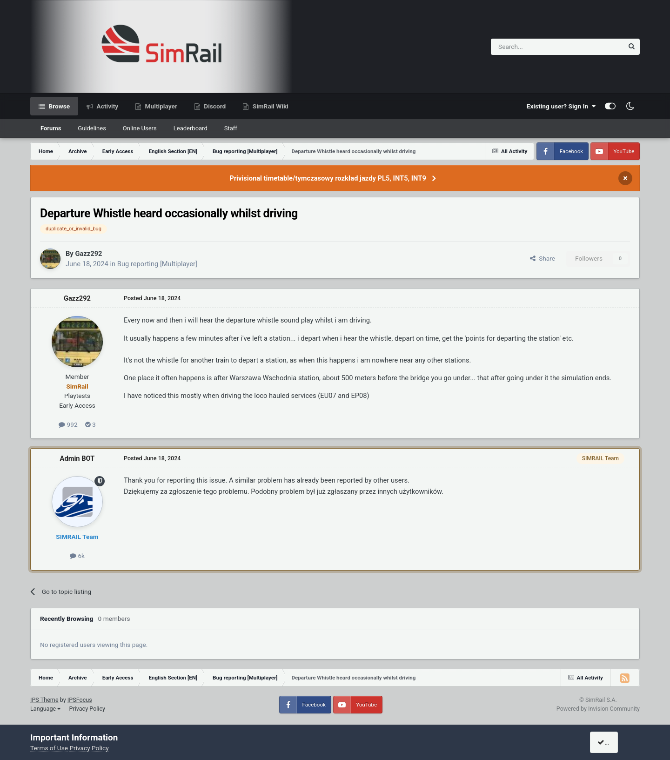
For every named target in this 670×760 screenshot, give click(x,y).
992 (68, 424)
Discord (214, 106)
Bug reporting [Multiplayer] (157, 264)
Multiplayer (160, 106)
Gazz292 (88, 253)
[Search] (534, 47)
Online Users (140, 128)
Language (45, 708)
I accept (613, 742)
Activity (106, 106)
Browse (58, 106)
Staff (230, 128)
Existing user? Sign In (561, 106)
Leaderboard (191, 128)
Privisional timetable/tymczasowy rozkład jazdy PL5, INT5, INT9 (327, 178)
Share (542, 258)
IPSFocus (79, 699)
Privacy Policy (87, 708)
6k (77, 555)
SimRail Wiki (269, 106)
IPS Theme (44, 699)
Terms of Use (49, 748)
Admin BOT (77, 458)
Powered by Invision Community (598, 708)
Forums (50, 128)
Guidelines (92, 128)
